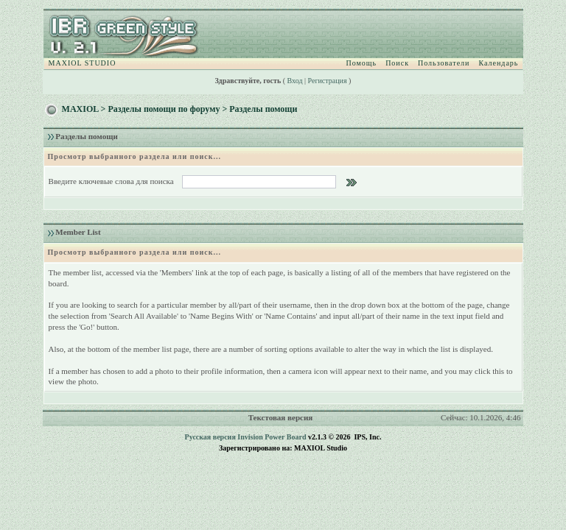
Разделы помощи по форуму (164, 109)
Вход (295, 81)
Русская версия (210, 437)
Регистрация (327, 81)
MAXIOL (80, 109)
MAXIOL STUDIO (82, 63)
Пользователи (443, 63)
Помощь (361, 63)
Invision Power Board (271, 437)
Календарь (498, 63)
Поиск (397, 63)
